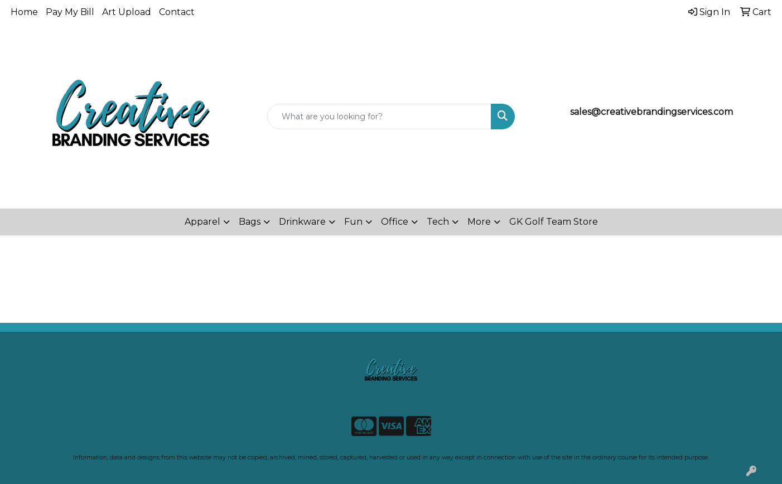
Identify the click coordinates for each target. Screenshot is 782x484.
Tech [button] (438, 221)
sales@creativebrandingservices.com (651, 112)
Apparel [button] (202, 221)
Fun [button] (353, 221)
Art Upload (126, 12)
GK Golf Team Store (553, 221)
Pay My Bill (70, 12)
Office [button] (394, 221)
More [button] (479, 221)
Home (24, 12)
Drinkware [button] (302, 221)
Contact (177, 12)
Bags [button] (249, 221)
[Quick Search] (379, 116)
